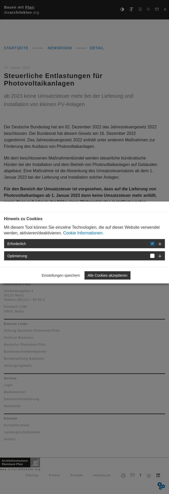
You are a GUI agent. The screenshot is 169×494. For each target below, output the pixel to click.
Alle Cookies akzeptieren (107, 275)
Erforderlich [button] (16, 244)
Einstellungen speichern (61, 275)
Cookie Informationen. (83, 233)
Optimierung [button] (17, 256)
